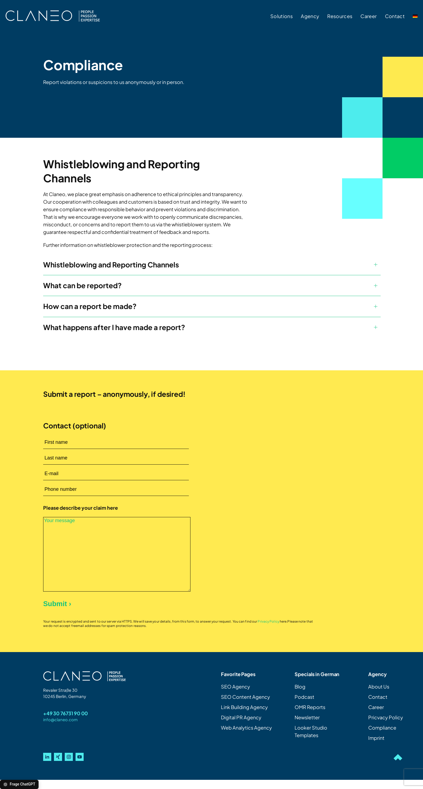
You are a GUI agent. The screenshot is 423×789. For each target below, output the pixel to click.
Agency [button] (310, 16)
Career (368, 16)
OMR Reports (310, 707)
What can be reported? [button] (82, 285)
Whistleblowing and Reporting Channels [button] (111, 264)
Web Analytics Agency (246, 727)
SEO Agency (235, 686)
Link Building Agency (244, 707)
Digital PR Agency (241, 717)
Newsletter (307, 717)
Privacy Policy (269, 621)
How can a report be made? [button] (90, 306)
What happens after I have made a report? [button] (114, 327)
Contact (395, 16)
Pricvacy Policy (385, 717)
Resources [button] (339, 16)
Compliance (382, 727)
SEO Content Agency (245, 697)
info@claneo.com (60, 719)
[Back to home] (52, 16)
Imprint (376, 738)
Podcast (304, 697)
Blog (300, 686)
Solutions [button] (281, 16)
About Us (378, 686)
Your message (116, 554)
